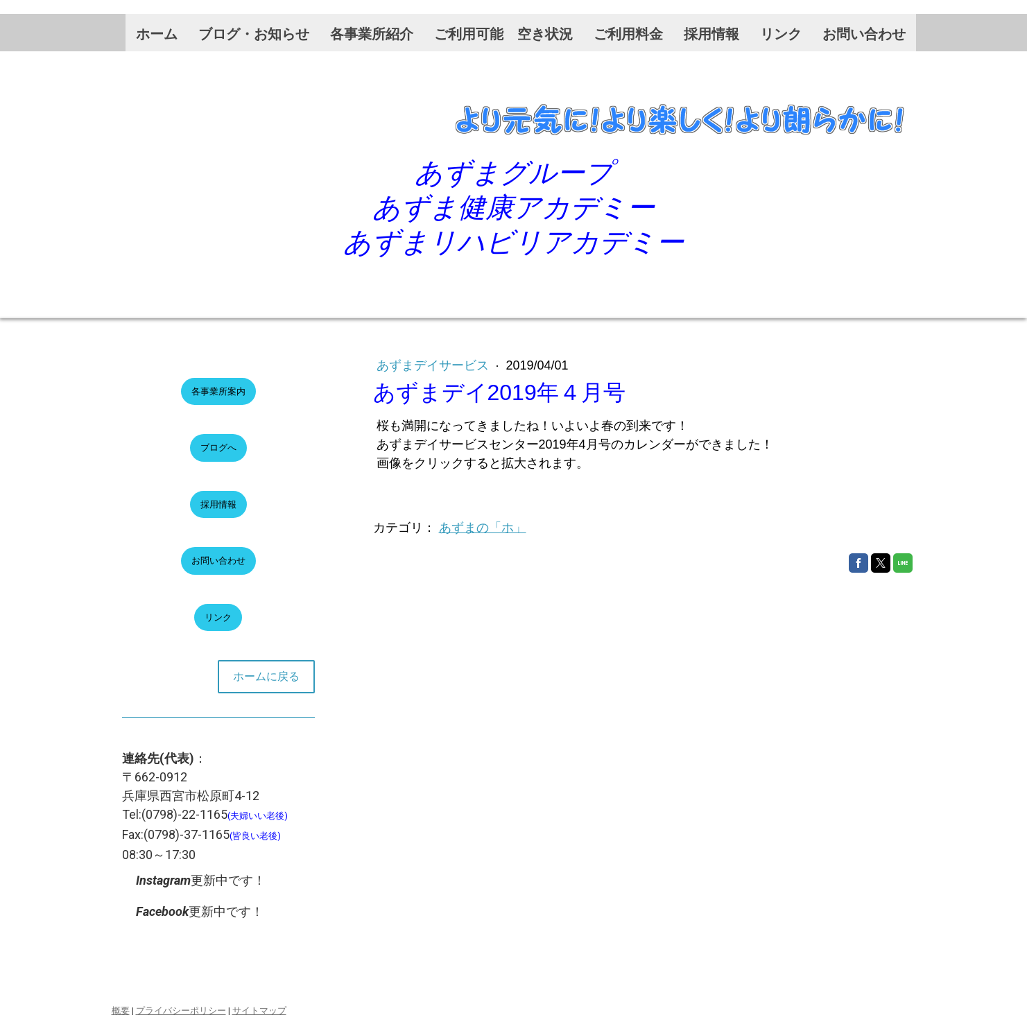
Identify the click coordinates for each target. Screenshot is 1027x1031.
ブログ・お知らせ (253, 34)
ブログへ (218, 447)
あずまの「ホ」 (482, 528)
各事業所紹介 (371, 34)
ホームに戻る (266, 676)
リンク (781, 34)
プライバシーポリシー (181, 1010)
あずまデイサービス (434, 365)
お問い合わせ (864, 34)
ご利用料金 (628, 34)
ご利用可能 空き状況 (503, 34)
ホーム (157, 34)
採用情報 (711, 34)
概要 (121, 1010)
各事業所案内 (218, 391)
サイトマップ (259, 1010)
